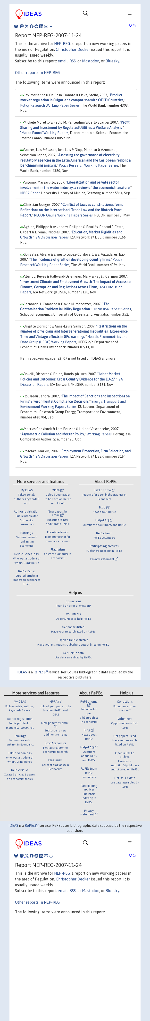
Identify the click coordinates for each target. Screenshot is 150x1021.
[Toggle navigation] (85, 14)
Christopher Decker (73, 49)
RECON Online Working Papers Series (63, 215)
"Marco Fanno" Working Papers (44, 133)
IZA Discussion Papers (51, 237)
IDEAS (22, 672)
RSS (72, 61)
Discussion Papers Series (111, 309)
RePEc (40, 672)
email (63, 61)
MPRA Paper (30, 193)
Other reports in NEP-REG (37, 72)
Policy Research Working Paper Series (50, 105)
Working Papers (99, 434)
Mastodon (90, 61)
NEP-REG (62, 43)
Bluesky (112, 61)
